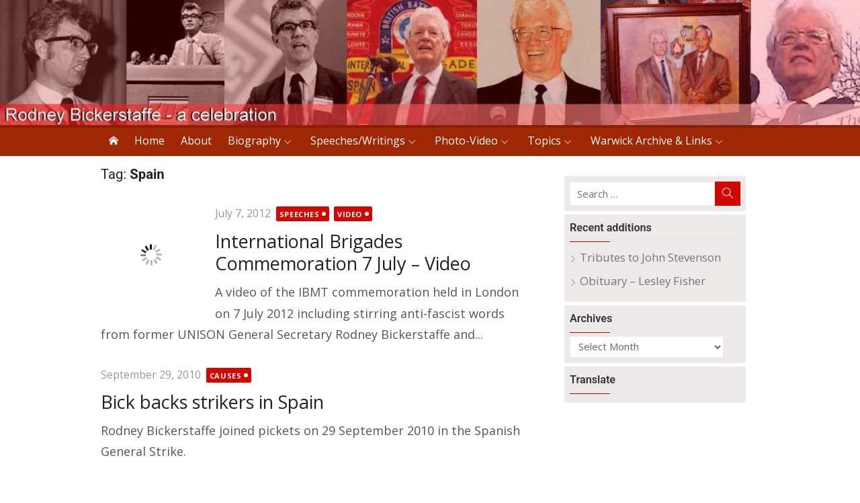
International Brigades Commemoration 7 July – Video (343, 252)
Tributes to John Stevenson (650, 257)
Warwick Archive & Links (651, 140)
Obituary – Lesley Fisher (642, 280)
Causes (225, 376)
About (196, 140)
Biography (254, 140)
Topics (544, 140)
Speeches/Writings (357, 140)
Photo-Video (466, 140)
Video (349, 214)
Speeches (299, 214)
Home (149, 140)
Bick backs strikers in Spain (212, 401)
